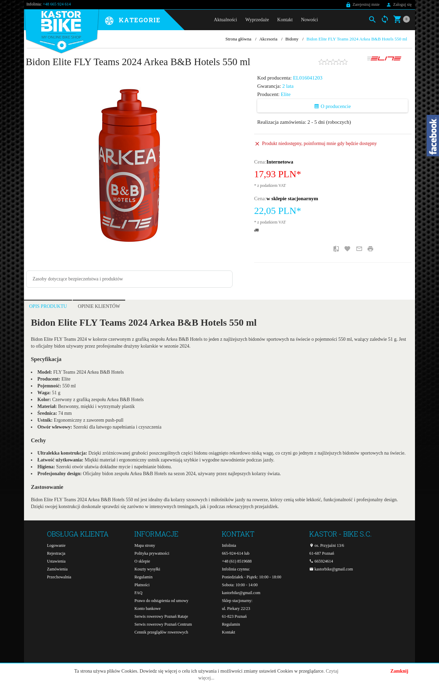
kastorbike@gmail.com (241, 592)
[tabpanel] (219, 416)
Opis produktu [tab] (48, 306)
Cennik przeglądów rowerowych (161, 632)
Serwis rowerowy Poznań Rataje (161, 616)
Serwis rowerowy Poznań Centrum (163, 624)
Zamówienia (57, 569)
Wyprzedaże (257, 19)
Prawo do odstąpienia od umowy (161, 600)
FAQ (138, 592)
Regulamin (143, 577)
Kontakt (285, 19)
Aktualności (225, 19)
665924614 (321, 561)
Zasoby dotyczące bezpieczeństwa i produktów (78, 278)
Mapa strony (144, 545)
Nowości (309, 19)
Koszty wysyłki (147, 569)
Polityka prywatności (151, 553)
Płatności (142, 584)
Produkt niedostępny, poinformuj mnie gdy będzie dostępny (319, 143)
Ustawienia (56, 561)
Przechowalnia (59, 577)
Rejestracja (56, 553)
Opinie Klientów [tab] (99, 306)
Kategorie (140, 20)
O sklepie (142, 561)
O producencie (332, 106)
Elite (285, 94)
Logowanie (56, 545)
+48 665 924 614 (57, 4)
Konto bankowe (147, 608)
